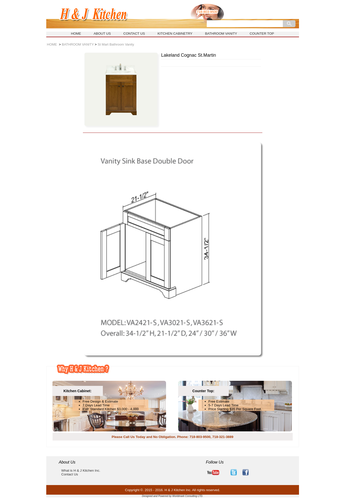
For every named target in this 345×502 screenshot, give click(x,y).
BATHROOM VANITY (221, 33)
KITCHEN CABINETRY (174, 33)
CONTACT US (134, 33)
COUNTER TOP (262, 33)
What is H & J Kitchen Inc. (80, 470)
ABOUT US (102, 33)
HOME (76, 33)
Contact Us (69, 474)
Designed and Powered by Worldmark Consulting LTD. (172, 496)
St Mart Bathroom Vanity (116, 44)
